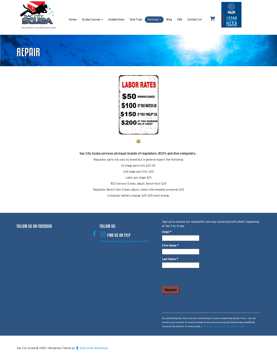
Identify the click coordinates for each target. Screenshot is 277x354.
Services (154, 20)
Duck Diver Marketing (92, 348)
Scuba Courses (92, 20)
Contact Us (194, 20)
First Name (170, 246)
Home (72, 20)
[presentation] (189, 278)
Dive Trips (136, 20)
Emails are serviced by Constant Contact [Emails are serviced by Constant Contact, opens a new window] (223, 326)
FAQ (179, 20)
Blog (169, 20)
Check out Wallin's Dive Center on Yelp (124, 241)
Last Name (170, 259)
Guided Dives (116, 20)
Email (167, 232)
